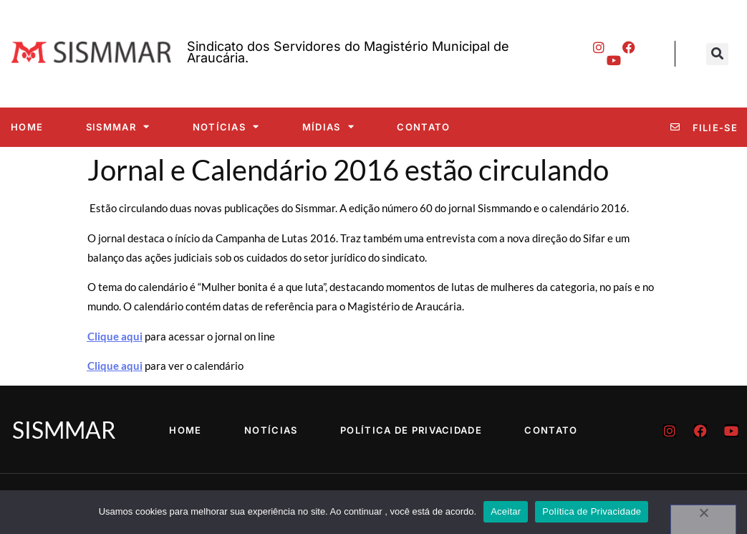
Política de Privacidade (411, 430)
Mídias (328, 126)
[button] (717, 54)
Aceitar (506, 511)
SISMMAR (118, 126)
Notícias (226, 126)
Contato (423, 127)
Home (27, 127)
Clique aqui (115, 336)
